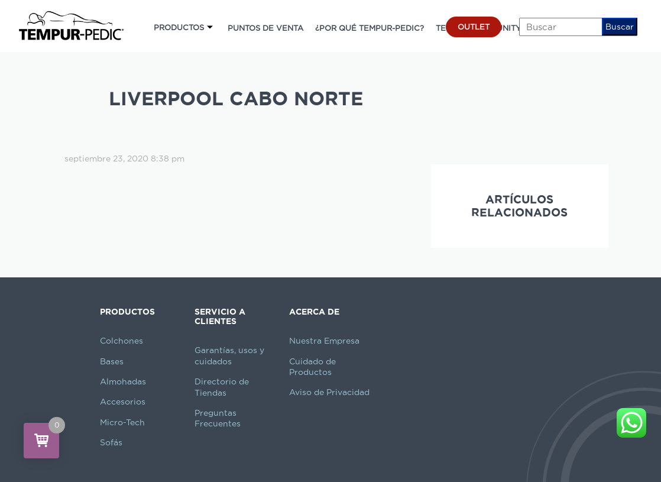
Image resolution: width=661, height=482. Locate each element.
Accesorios (122, 401)
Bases (112, 361)
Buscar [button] (619, 26)
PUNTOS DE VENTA (265, 28)
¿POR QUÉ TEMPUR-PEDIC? (369, 28)
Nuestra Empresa (324, 340)
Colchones (121, 340)
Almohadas (123, 381)
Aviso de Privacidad (329, 392)
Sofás (111, 442)
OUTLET (474, 26)
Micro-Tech (122, 422)
